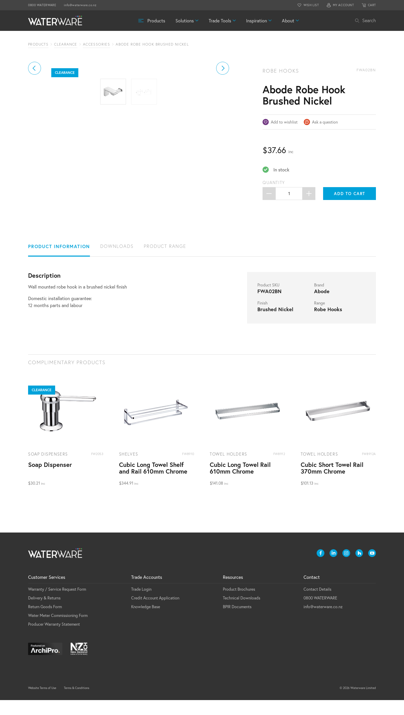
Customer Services (46, 592)
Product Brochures (239, 604)
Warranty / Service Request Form (57, 604)
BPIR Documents (237, 621)
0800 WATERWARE (42, 5)
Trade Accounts (146, 592)
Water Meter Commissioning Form (58, 630)
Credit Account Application (155, 612)
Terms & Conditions (76, 703)
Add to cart (349, 193)
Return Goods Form (45, 621)
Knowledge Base (145, 621)
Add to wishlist (284, 122)
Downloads (116, 261)
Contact (312, 592)
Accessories (96, 44)
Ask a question (325, 122)
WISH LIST (311, 5)
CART (372, 5)
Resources (233, 592)
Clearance (65, 44)
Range (319, 317)
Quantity (274, 182)
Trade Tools (220, 21)
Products (156, 21)
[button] (34, 126)
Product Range (165, 261)
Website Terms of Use (42, 703)
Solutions (184, 21)
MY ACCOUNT (343, 5)
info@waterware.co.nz (80, 5)
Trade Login (141, 604)
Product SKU (268, 299)
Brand (319, 299)
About (288, 21)
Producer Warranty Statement (54, 639)
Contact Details (317, 604)
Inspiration (256, 21)
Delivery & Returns (44, 612)
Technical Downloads (241, 612)
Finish (262, 317)
